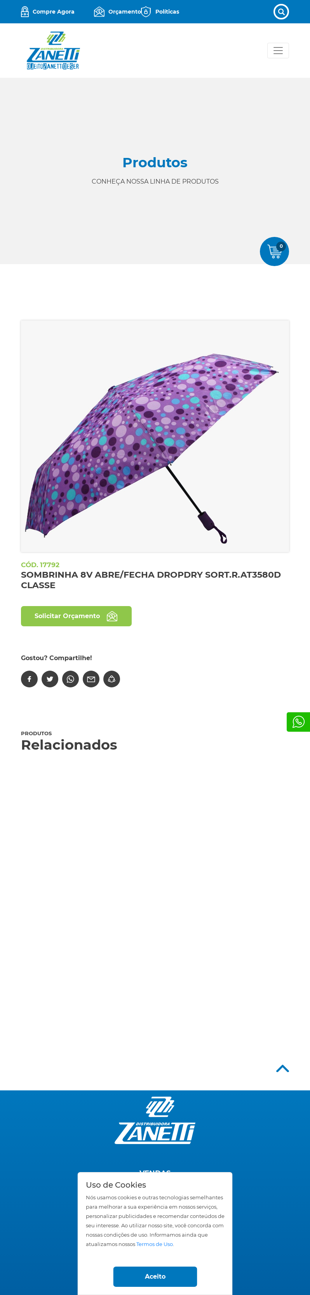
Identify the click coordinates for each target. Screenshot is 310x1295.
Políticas (167, 11)
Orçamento (124, 11)
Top (282, 1068)
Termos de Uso (154, 1244)
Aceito (155, 1276)
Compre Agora (54, 11)
